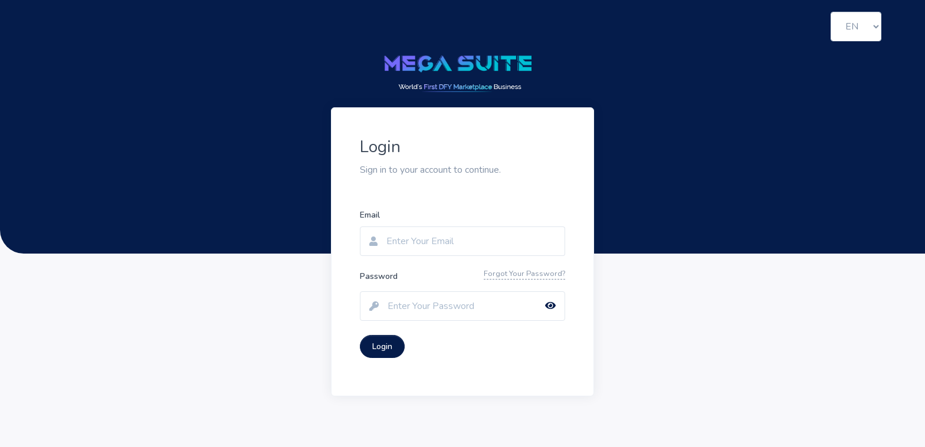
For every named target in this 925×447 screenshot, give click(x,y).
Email (370, 215)
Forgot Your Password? (524, 273)
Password (379, 276)
